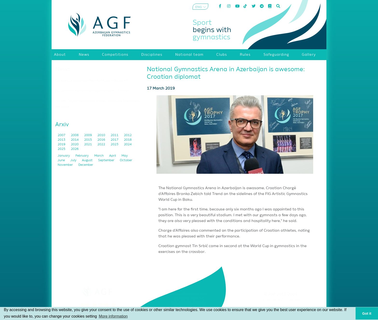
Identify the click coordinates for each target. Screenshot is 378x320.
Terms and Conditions (281, 300)
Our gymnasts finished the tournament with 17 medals (92, 91)
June (62, 160)
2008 (75, 135)
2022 (101, 144)
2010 (101, 135)
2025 (62, 149)
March (99, 155)
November (66, 165)
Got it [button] (366, 313)
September (106, 160)
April (113, 155)
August (87, 160)
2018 (128, 139)
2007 (62, 135)
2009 (88, 135)
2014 (75, 139)
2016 (101, 139)
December (85, 165)
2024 (128, 144)
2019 (62, 144)
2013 (62, 139)
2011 (115, 135)
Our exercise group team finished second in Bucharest (91, 80)
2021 (88, 144)
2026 (75, 149)
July (73, 160)
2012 (128, 135)
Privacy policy (281, 306)
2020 (75, 144)
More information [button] (113, 316)
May (125, 155)
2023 (115, 144)
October (126, 160)
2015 (88, 139)
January (64, 155)
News (62, 69)
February (82, 155)
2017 (115, 139)
